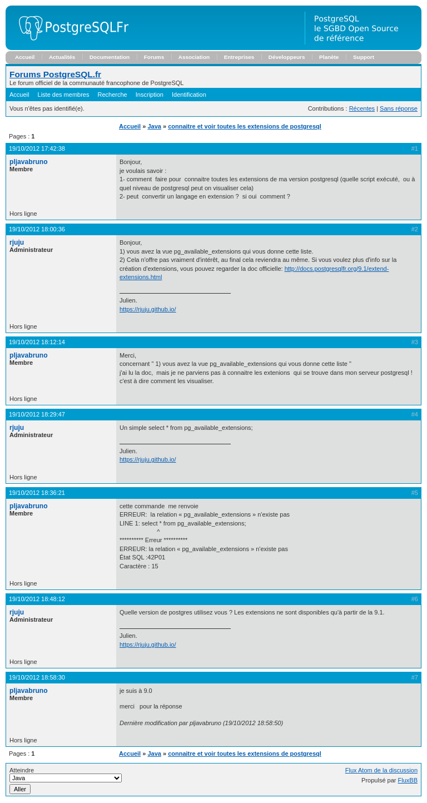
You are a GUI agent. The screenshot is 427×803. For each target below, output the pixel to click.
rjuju (16, 242)
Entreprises (239, 57)
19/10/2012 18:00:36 (37, 229)
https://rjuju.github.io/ (148, 309)
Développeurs (287, 57)
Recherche (112, 94)
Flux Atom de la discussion (381, 770)
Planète (329, 57)
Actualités (62, 57)
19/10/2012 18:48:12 (37, 599)
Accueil (24, 57)
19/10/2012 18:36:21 (37, 492)
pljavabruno (28, 162)
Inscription (149, 94)
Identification (189, 94)
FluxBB (408, 780)
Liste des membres (64, 94)
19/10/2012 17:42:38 (37, 148)
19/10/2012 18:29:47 (37, 414)
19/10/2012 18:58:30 (37, 677)
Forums (154, 57)
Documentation (110, 57)
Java (154, 126)
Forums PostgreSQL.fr (55, 74)
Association (194, 57)
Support (363, 57)
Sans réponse (399, 108)
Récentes (362, 108)
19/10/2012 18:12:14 (37, 342)
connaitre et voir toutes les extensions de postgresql (244, 126)
